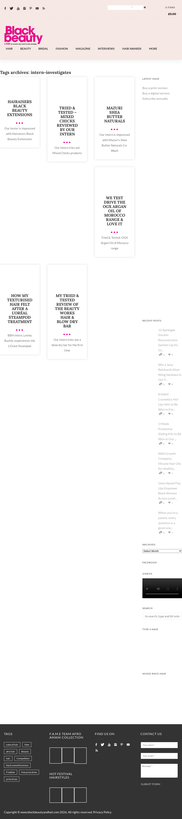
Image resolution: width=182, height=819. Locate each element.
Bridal (43, 48)
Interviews (106, 48)
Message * (159, 771)
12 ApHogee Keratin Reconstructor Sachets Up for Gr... (168, 340)
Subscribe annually (155, 98)
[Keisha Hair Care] (162, 309)
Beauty (25, 48)
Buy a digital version (156, 93)
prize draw (11, 779)
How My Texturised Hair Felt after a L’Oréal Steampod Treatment (19, 308)
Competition (23, 758)
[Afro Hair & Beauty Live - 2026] (162, 269)
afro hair (10, 751)
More (153, 48)
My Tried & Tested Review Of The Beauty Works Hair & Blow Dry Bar (67, 310)
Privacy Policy (102, 812)
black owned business (17, 765)
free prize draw (29, 772)
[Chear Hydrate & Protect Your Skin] (162, 189)
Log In (141, 7)
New (26, 744)
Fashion (62, 48)
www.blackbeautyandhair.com (39, 812)
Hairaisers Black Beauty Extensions (19, 108)
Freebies (10, 772)
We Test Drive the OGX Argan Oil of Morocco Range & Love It (114, 210)
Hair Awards (131, 48)
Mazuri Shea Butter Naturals (114, 114)
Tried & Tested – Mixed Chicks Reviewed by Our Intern (67, 120)
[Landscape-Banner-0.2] (108, 43)
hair (8, 758)
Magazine (83, 48)
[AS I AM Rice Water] (162, 229)
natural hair (12, 744)
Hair (9, 48)
